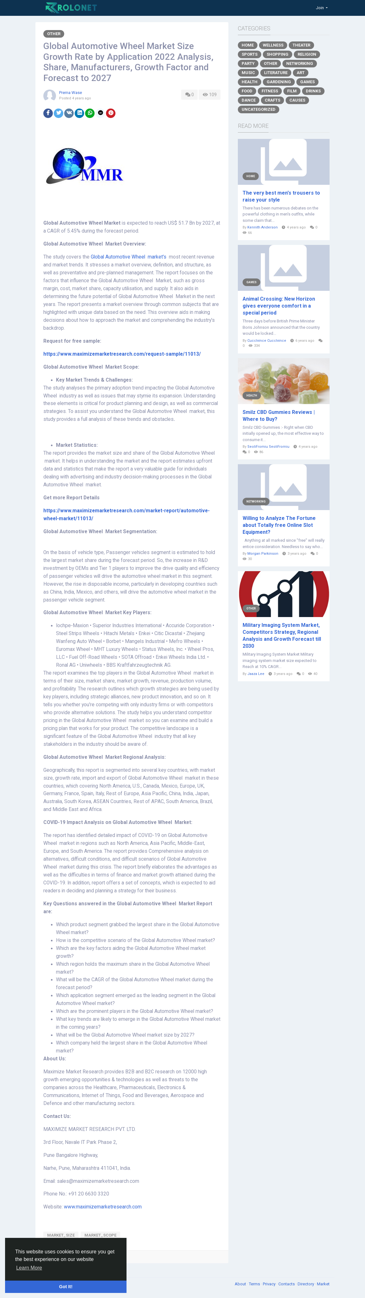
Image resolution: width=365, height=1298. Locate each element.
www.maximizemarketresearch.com (103, 1207)
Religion (307, 54)
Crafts (272, 100)
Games (307, 81)
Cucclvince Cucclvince (266, 341)
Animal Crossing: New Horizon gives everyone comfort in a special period (279, 306)
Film (292, 91)
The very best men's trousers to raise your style (281, 196)
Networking (299, 63)
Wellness (273, 45)
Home (248, 45)
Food (247, 91)
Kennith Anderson (262, 227)
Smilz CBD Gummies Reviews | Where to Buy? (279, 415)
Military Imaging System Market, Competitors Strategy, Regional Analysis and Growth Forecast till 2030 (282, 635)
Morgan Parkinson (262, 554)
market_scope (100, 1235)
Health (249, 81)
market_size (61, 1235)
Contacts (287, 1284)
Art (301, 72)
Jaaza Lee (255, 674)
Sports (249, 54)
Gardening (279, 81)
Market (323, 1284)
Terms (255, 1284)
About (241, 1284)
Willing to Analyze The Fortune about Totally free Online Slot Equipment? (279, 525)
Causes (297, 100)
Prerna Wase (70, 92)
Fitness (270, 91)
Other (53, 33)
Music (248, 72)
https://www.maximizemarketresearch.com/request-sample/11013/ (122, 354)
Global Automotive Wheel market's (129, 257)
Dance (249, 100)
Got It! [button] (65, 1286)
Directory (306, 1284)
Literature (276, 72)
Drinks (313, 91)
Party (248, 63)
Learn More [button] (29, 1267)
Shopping (277, 54)
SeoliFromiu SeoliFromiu (268, 447)
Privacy (269, 1284)
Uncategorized (258, 109)
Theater (301, 45)
